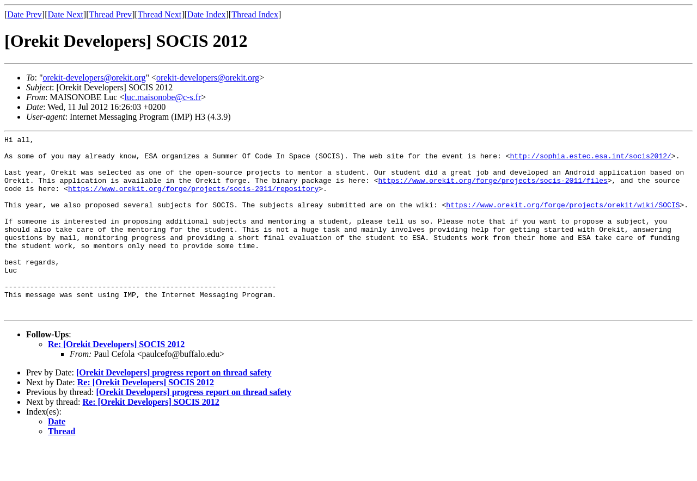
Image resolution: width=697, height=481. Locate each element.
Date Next (65, 14)
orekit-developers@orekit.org (93, 77)
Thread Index (254, 14)
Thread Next (159, 14)
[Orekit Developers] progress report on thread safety (173, 408)
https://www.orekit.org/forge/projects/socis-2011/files (492, 190)
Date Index (206, 14)
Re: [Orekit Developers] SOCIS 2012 (116, 380)
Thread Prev (110, 14)
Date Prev (24, 14)
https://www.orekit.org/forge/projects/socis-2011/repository (193, 200)
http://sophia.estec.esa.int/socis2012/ (590, 160)
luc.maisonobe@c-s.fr (162, 97)
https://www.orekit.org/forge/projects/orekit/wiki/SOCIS (563, 219)
